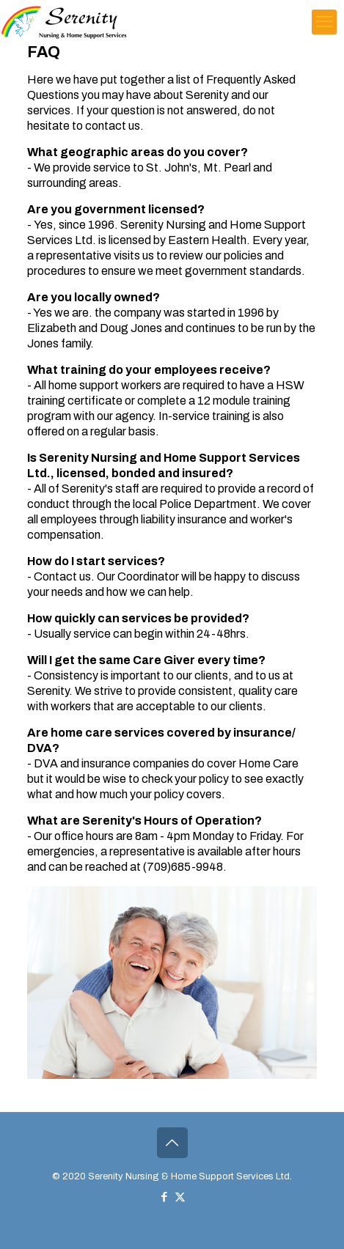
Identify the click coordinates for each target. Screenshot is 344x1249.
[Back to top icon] (172, 1142)
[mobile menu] (324, 22)
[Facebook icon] (164, 1197)
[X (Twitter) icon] (180, 1197)
